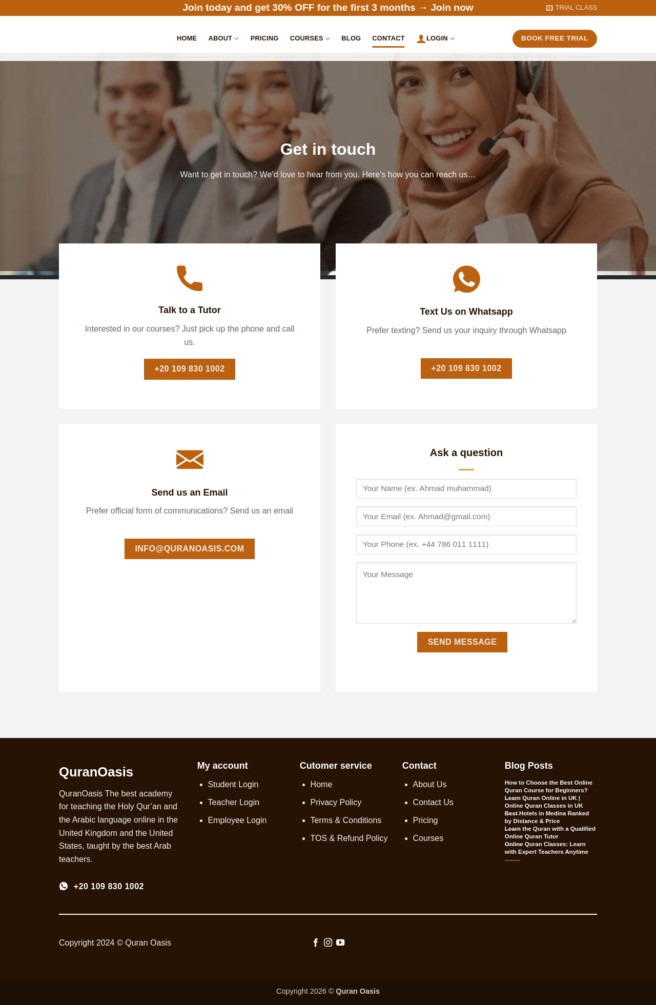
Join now (451, 7)
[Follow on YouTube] (340, 943)
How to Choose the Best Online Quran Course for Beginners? (548, 786)
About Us (430, 784)
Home (187, 38)
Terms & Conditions (346, 820)
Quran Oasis (358, 991)
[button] (571, 7)
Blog (351, 38)
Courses (310, 39)
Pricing (265, 38)
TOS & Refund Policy (349, 838)
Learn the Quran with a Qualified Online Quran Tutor (550, 832)
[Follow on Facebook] (315, 943)
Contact (388, 38)
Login (435, 38)
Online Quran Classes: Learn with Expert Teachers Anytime (546, 848)
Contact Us (433, 802)
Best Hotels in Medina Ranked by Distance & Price (547, 817)
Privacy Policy (336, 802)
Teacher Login (234, 802)
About (223, 39)
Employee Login (237, 820)
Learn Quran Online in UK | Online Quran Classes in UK (544, 802)
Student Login (233, 784)
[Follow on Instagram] (328, 943)
